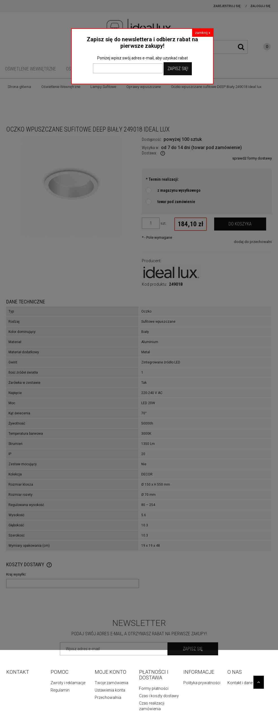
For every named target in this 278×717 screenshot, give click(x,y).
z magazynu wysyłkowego (179, 190)
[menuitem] (30, 69)
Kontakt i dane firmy (244, 683)
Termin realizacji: (162, 179)
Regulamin (60, 690)
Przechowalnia (108, 697)
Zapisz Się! (178, 68)
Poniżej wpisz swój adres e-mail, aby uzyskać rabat (142, 58)
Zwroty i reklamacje (68, 683)
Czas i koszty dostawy (159, 696)
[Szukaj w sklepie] (220, 47)
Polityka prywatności (201, 683)
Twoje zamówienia (111, 683)
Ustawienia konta (110, 690)
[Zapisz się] (193, 648)
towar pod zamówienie (176, 201)
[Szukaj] (241, 47)
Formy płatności (153, 688)
